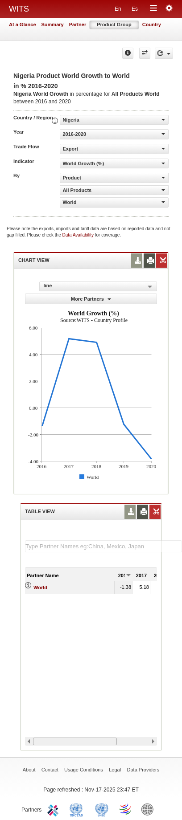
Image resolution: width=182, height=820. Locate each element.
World (40, 587)
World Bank (149, 809)
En (118, 9)
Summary (52, 24)
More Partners (91, 299)
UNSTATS (102, 809)
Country (151, 24)
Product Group (114, 24)
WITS (19, 8)
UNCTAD (78, 809)
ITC (54, 809)
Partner (78, 24)
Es (135, 9)
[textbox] (103, 546)
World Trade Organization (126, 809)
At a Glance (22, 24)
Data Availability (78, 235)
